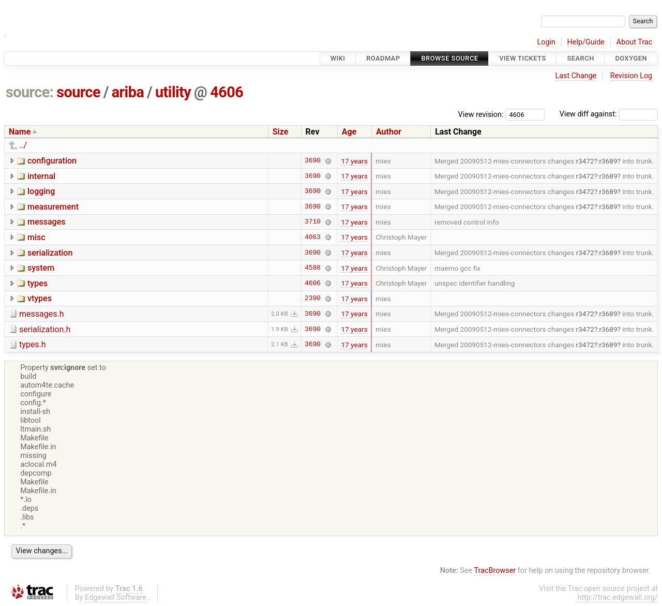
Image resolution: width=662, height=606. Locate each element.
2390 (313, 298)
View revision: (481, 114)
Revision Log (631, 75)
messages (46, 222)
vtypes (39, 298)
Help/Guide (586, 42)
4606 (226, 92)
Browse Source (449, 58)
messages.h (41, 314)
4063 (313, 237)
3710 (313, 222)
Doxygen (631, 58)
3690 (313, 161)
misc (36, 237)
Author (388, 132)
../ (23, 145)
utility (173, 92)
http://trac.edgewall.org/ (617, 597)
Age (349, 132)
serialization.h (44, 329)
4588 (313, 268)
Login (546, 42)
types (37, 283)
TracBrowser (495, 570)
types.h (32, 344)
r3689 (608, 161)
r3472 (585, 161)
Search (580, 58)
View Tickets (522, 58)
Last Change (575, 75)
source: (30, 92)
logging (41, 191)
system (40, 268)
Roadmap (383, 58)
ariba (128, 92)
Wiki (337, 58)
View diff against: (609, 114)
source (78, 92)
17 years (354, 161)
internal (41, 176)
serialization (49, 253)
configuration (52, 161)
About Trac (634, 42)
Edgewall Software (115, 597)
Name (20, 132)
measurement (53, 207)
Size (281, 132)
